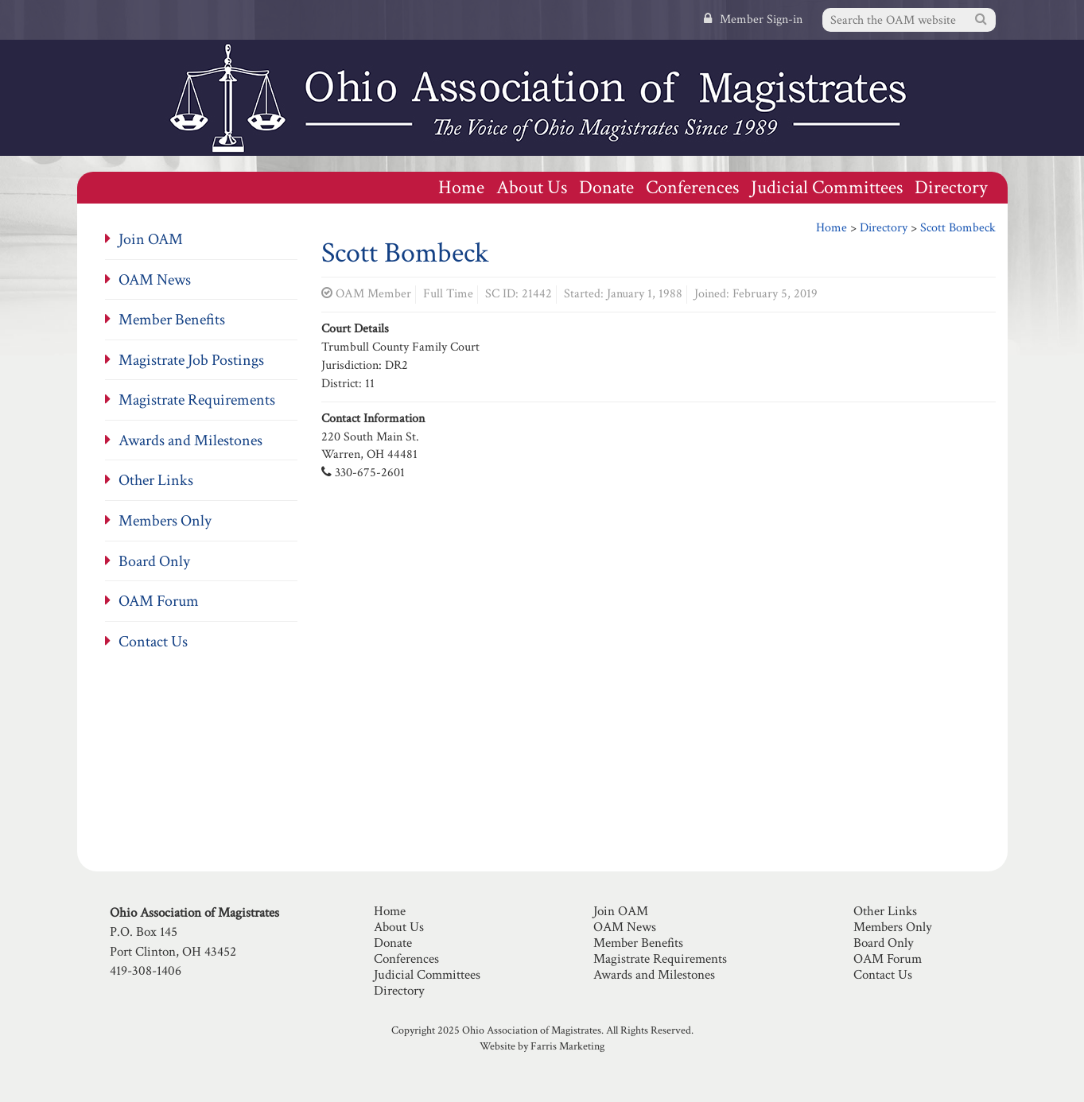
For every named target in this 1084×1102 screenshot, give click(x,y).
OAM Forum (159, 601)
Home (461, 187)
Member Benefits (172, 319)
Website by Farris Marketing (542, 1046)
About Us (531, 187)
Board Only (154, 561)
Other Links (156, 480)
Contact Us (153, 641)
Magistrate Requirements (197, 400)
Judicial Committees (827, 187)
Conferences (692, 187)
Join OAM (151, 239)
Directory (951, 187)
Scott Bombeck (958, 227)
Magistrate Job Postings (191, 360)
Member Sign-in (753, 19)
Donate (606, 187)
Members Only (165, 520)
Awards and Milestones (190, 440)
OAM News (155, 280)
